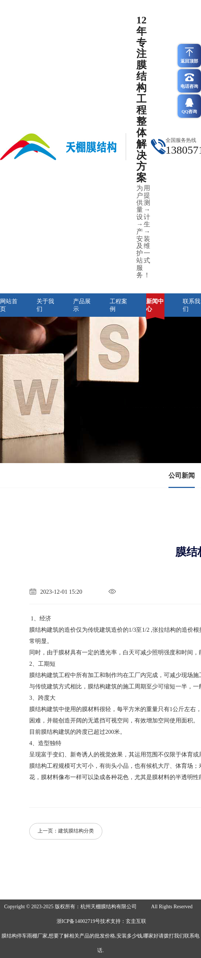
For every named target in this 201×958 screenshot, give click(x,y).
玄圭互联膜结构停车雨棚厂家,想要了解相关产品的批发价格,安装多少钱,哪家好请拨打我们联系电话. (100, 935)
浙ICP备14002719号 (78, 921)
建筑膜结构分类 (76, 831)
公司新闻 (181, 475)
